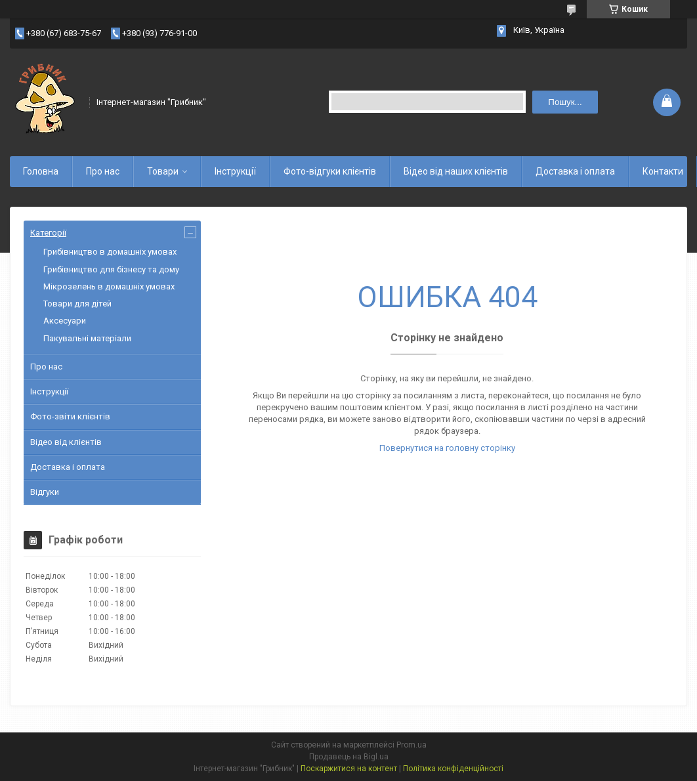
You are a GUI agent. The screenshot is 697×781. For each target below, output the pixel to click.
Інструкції (235, 171)
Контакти (663, 171)
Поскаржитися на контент (349, 768)
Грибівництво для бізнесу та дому (111, 269)
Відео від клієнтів (66, 442)
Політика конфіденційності (453, 768)
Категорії (48, 233)
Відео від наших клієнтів (456, 171)
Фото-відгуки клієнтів (330, 171)
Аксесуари (64, 321)
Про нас (102, 171)
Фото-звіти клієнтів (70, 416)
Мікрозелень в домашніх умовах (109, 286)
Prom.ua (411, 744)
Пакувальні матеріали (87, 338)
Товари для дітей (77, 303)
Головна (40, 171)
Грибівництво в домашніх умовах (110, 252)
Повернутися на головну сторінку (447, 448)
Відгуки (44, 492)
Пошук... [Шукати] (564, 102)
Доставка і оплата (575, 171)
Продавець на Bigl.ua (349, 756)
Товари (163, 171)
